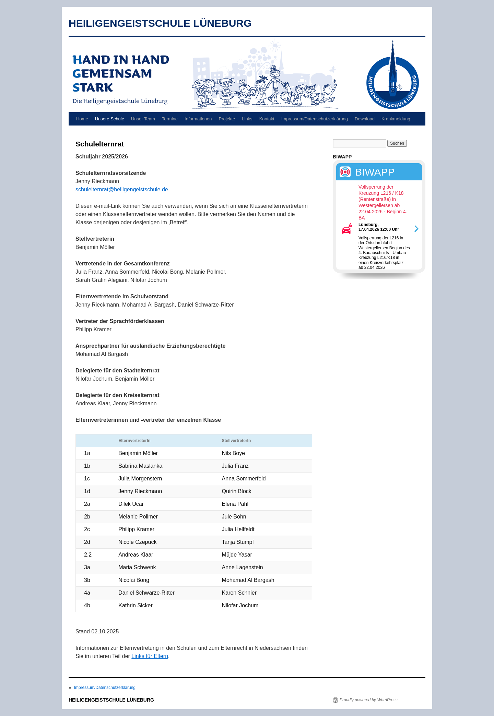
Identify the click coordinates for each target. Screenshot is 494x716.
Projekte (227, 118)
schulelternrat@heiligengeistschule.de (121, 189)
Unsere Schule (109, 118)
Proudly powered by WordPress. (369, 699)
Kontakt (266, 118)
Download (365, 118)
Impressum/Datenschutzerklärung (314, 118)
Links (247, 118)
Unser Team (143, 118)
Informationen (198, 118)
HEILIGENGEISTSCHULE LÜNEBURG (160, 23)
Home (82, 118)
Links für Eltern (149, 656)
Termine (170, 118)
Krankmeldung (395, 118)
